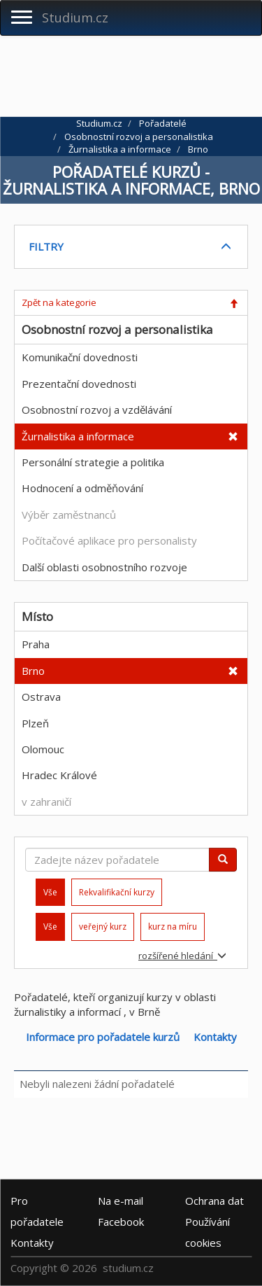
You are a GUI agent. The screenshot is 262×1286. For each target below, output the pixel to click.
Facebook (121, 1221)
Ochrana (214, 1200)
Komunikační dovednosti (80, 357)
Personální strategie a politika (93, 462)
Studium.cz (75, 17)
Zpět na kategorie (59, 302)
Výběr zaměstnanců (69, 515)
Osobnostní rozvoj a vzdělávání (97, 410)
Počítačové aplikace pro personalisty (109, 540)
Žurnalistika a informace (78, 436)
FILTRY (46, 246)
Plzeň (35, 723)
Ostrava (41, 697)
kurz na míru (172, 926)
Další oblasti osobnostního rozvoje (104, 567)
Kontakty (215, 1037)
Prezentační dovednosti (79, 384)
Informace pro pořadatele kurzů (103, 1037)
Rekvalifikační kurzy (116, 892)
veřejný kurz (102, 926)
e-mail (120, 1200)
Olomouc (43, 749)
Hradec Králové (59, 775)
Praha (36, 644)
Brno (33, 671)
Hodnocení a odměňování (82, 488)
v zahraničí (46, 802)
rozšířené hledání (182, 955)
